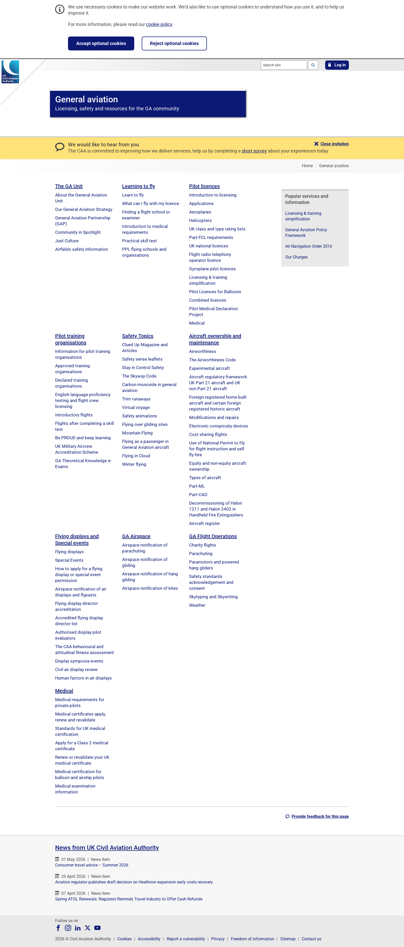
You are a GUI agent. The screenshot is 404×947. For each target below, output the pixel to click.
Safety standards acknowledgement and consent (211, 582)
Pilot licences (204, 186)
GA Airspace (136, 536)
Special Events (69, 560)
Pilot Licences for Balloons (215, 291)
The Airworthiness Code (212, 359)
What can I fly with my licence (150, 203)
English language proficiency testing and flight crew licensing (83, 400)
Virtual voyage (136, 407)
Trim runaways (136, 398)
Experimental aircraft (209, 368)
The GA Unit (69, 186)
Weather (197, 605)
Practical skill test (139, 240)
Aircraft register (204, 523)
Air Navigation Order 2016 (308, 246)
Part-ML (197, 486)
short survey (254, 151)
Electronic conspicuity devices (218, 425)
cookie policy (159, 24)
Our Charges (296, 257)
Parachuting (201, 553)
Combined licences (207, 300)
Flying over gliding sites (145, 424)
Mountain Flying (137, 432)
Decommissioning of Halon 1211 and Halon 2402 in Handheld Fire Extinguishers (216, 509)
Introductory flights (74, 414)
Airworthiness (202, 351)
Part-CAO (198, 494)
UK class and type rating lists (217, 228)
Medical (197, 323)
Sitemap (288, 938)
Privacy (218, 938)
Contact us (311, 938)
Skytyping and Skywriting (213, 596)
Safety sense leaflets (142, 359)
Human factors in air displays (83, 678)
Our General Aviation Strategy (83, 209)
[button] (337, 65)
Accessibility (149, 938)
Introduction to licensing (213, 195)
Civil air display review (76, 669)
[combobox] (284, 65)
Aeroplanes (200, 212)
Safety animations (139, 415)
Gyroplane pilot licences (212, 268)
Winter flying (134, 464)
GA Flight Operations (213, 536)
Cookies (124, 938)
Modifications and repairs (214, 417)
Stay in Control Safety (143, 367)
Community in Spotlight (78, 232)
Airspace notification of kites (150, 588)
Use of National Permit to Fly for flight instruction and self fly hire (217, 448)
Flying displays (69, 551)
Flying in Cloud (136, 455)
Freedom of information (252, 938)
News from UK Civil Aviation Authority (107, 847)
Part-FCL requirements (211, 237)
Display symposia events (79, 661)
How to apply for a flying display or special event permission (79, 574)
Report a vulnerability (186, 938)
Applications (201, 203)
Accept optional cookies (101, 43)
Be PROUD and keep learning (83, 437)
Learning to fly (138, 186)
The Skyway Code (139, 376)
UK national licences (208, 245)
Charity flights (202, 545)
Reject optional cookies (174, 43)
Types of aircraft (205, 477)
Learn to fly (133, 195)
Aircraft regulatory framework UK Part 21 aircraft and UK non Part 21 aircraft (218, 382)
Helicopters (200, 220)
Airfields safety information (81, 249)
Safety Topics (137, 336)
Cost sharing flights (208, 434)
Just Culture (67, 240)
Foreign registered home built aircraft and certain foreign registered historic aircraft (218, 403)
